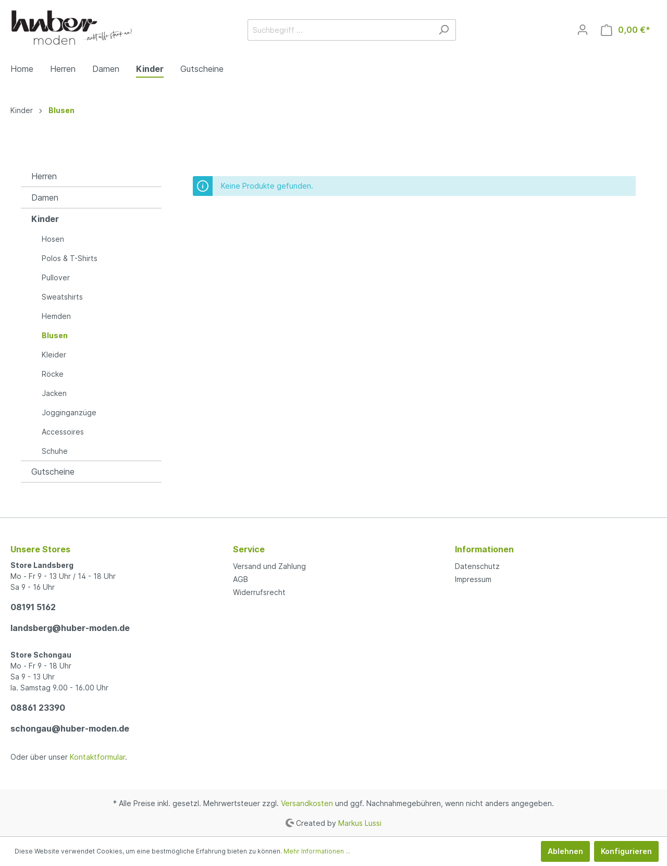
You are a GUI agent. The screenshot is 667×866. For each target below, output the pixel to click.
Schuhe (55, 451)
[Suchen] (443, 30)
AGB (240, 579)
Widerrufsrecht (259, 592)
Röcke (53, 373)
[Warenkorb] (626, 30)
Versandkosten (307, 803)
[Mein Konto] (583, 30)
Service (249, 549)
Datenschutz (477, 566)
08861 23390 (37, 707)
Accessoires (63, 431)
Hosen (53, 238)
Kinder (45, 219)
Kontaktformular (97, 756)
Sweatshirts (62, 296)
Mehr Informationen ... (316, 851)
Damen (44, 197)
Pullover (56, 277)
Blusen (55, 335)
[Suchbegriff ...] (340, 30)
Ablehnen (565, 851)
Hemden (56, 316)
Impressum (473, 579)
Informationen (484, 549)
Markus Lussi (359, 822)
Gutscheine (53, 471)
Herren (44, 176)
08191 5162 (33, 607)
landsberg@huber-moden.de (70, 628)
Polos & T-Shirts (69, 258)
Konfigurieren (626, 851)
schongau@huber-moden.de (69, 728)
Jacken (54, 393)
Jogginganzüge (69, 412)
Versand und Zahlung (269, 566)
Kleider (54, 354)
